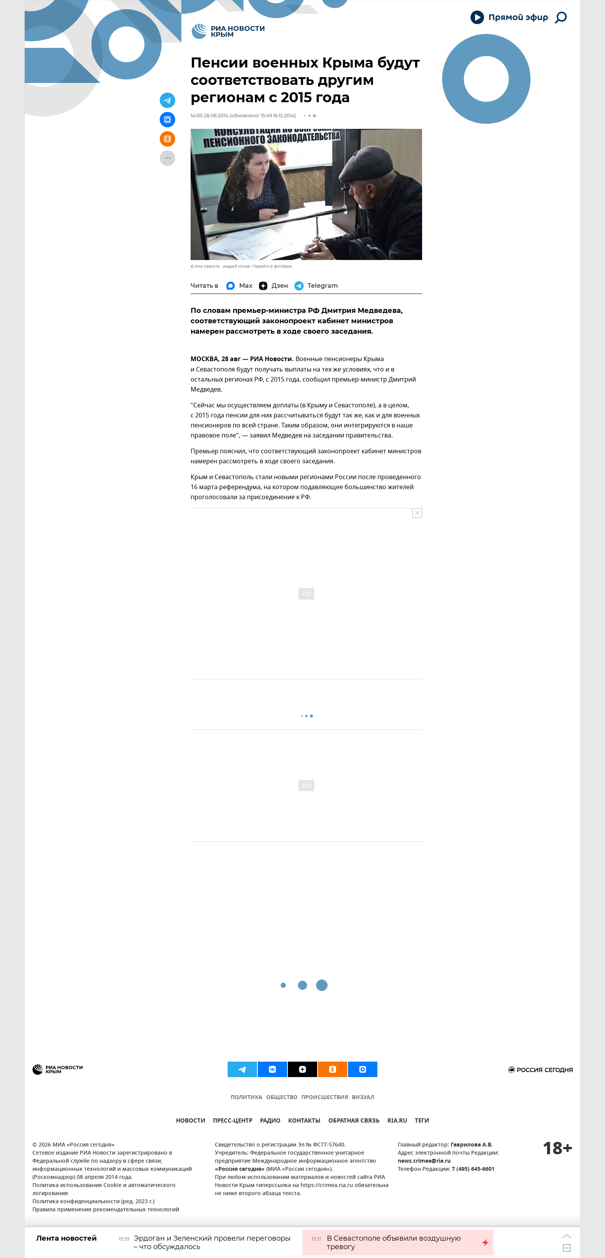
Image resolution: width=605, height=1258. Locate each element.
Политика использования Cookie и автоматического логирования (104, 1189)
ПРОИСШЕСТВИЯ (324, 1097)
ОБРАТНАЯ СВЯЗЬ (354, 1121)
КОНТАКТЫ (304, 1121)
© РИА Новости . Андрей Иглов (220, 266)
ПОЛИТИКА (246, 1097)
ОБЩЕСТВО (281, 1097)
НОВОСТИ (190, 1121)
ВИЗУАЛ (363, 1097)
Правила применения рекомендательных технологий (105, 1210)
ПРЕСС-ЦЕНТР (232, 1121)
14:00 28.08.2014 (209, 115)
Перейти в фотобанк (272, 266)
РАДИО (270, 1121)
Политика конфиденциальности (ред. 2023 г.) (93, 1201)
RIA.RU (397, 1121)
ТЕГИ (422, 1121)
